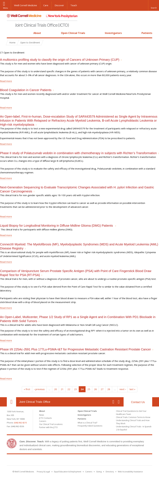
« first (27, 389)
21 (62, 389)
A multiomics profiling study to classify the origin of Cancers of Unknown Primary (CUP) (59, 59)
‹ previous (39, 389)
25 (88, 389)
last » (132, 389)
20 (55, 389)
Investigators (113, 33)
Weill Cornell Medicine (25, 5)
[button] (153, 5)
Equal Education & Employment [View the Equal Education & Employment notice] (67, 471)
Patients (147, 33)
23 (75, 389)
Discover (59, 5)
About (37, 33)
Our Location (11, 401)
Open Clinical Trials (73, 33)
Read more (6, 81)
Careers (42, 421)
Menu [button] (5, 8)
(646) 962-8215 (20, 422)
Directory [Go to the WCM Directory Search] (110, 471)
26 (95, 389)
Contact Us (138, 402)
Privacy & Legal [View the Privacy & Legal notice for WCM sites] (43, 471)
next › (123, 389)
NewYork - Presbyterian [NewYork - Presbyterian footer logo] (105, 460)
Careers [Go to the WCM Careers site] (88, 471)
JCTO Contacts (45, 418)
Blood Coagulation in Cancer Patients (25, 90)
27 (102, 389)
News (41, 415)
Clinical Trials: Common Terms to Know (133, 417)
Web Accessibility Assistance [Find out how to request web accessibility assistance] (130, 471)
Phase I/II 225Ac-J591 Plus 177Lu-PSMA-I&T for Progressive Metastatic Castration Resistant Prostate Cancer (75, 349)
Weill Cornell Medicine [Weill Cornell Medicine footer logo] (57, 460)
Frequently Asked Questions (90, 425)
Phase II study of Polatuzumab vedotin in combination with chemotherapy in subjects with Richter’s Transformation (78, 153)
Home (10, 33)
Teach (73, 5)
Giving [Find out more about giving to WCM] (99, 471)
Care (45, 5)
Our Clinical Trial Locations (50, 424)
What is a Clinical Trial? (87, 422)
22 (68, 389)
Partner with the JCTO (48, 427)
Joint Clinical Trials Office (34, 401)
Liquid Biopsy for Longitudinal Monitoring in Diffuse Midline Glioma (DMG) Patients (57, 225)
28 (108, 389)
